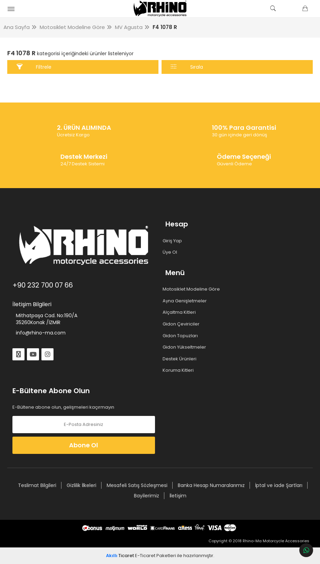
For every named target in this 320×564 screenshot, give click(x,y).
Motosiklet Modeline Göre (192, 289)
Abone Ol (83, 445)
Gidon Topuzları (181, 336)
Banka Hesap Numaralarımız (210, 485)
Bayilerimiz (146, 495)
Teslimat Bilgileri (37, 485)
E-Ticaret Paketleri (155, 555)
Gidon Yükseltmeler (185, 347)
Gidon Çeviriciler (182, 324)
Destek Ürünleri (180, 359)
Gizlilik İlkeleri (81, 485)
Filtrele (34, 66)
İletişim (177, 495)
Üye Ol (171, 252)
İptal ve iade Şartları (278, 485)
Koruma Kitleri (179, 370)
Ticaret (120, 555)
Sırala (187, 66)
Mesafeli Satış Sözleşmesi (136, 485)
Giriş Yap (173, 241)
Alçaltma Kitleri (180, 312)
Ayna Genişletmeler (186, 301)
